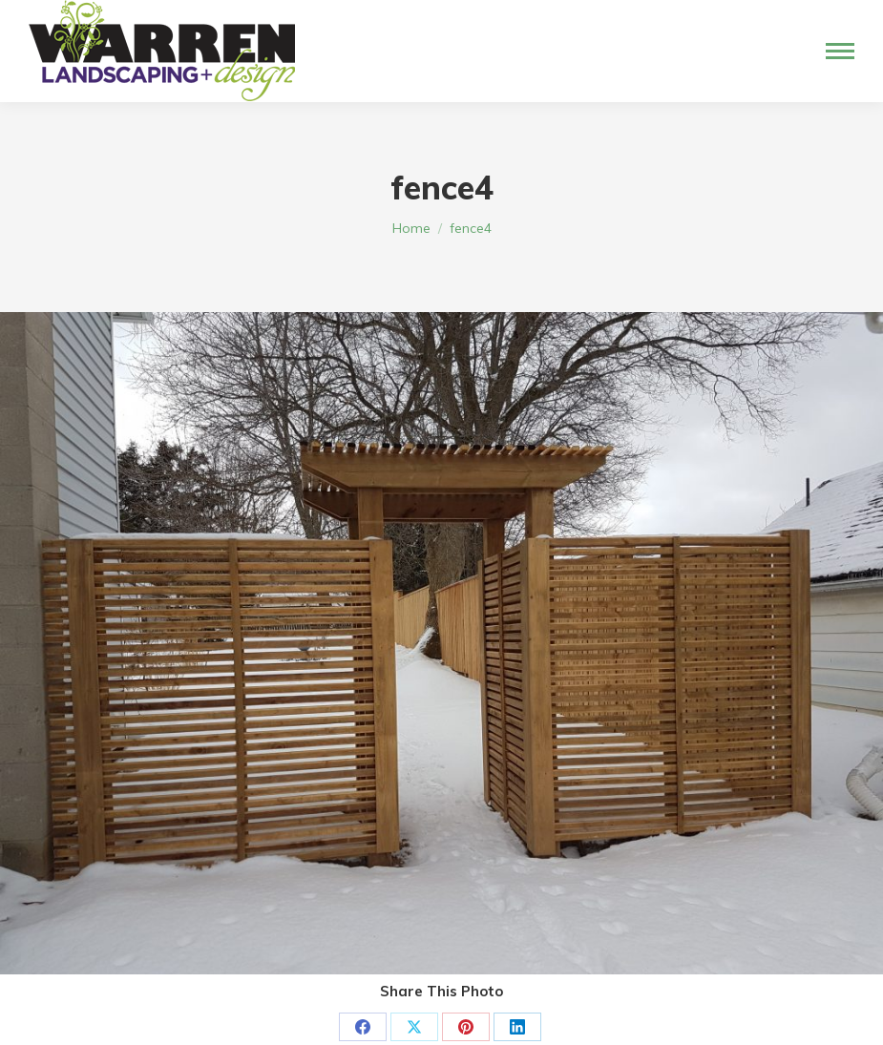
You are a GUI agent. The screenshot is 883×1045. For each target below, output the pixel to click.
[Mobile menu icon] (840, 51)
